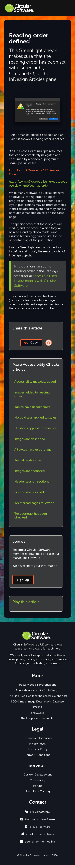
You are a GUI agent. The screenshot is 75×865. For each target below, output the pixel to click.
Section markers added (30, 492)
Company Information (38, 738)
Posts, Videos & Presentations (37, 684)
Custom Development (38, 774)
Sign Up (23, 580)
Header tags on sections (31, 481)
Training (37, 786)
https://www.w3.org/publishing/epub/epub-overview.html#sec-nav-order (39, 183)
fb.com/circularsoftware (37, 819)
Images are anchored (29, 471)
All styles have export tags (32, 449)
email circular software (37, 834)
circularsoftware (40, 812)
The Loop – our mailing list (37, 718)
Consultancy (37, 780)
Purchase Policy (37, 749)
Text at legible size (27, 460)
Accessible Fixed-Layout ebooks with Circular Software (36, 281)
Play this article (26, 601)
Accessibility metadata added (35, 381)
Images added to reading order (32, 394)
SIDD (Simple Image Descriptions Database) (37, 701)
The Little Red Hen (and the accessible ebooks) (37, 696)
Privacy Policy (37, 743)
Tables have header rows (32, 407)
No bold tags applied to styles (35, 417)
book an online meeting (37, 841)
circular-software (37, 826)
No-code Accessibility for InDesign (37, 690)
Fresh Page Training (37, 791)
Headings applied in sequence (35, 428)
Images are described (29, 439)
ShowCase (37, 713)
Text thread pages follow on (34, 503)
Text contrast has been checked (30, 515)
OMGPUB (38, 707)
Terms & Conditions (37, 755)
